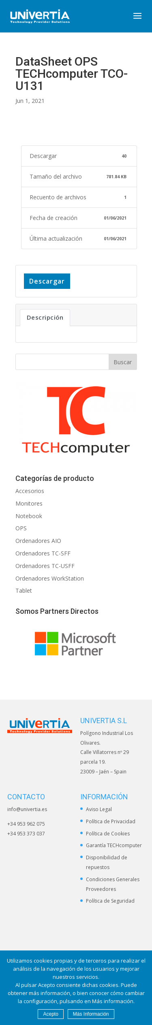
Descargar (47, 281)
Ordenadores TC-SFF (43, 553)
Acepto (50, 1014)
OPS (21, 528)
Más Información (91, 1014)
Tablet (23, 590)
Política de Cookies (108, 833)
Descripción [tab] (45, 317)
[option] (76, 643)
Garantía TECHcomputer (114, 845)
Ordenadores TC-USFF (45, 566)
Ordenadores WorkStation (49, 578)
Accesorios (29, 491)
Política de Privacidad (110, 821)
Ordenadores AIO (38, 541)
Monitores (29, 503)
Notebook (28, 516)
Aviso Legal (99, 809)
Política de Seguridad (110, 900)
